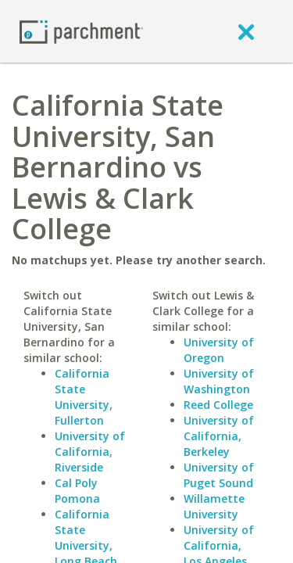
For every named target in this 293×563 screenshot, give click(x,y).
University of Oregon (219, 350)
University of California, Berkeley (219, 436)
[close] (246, 31)
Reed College (218, 404)
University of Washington (219, 381)
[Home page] (81, 30)
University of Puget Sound (219, 475)
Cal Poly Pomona (77, 490)
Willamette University (214, 506)
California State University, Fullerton (84, 397)
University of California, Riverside (90, 452)
